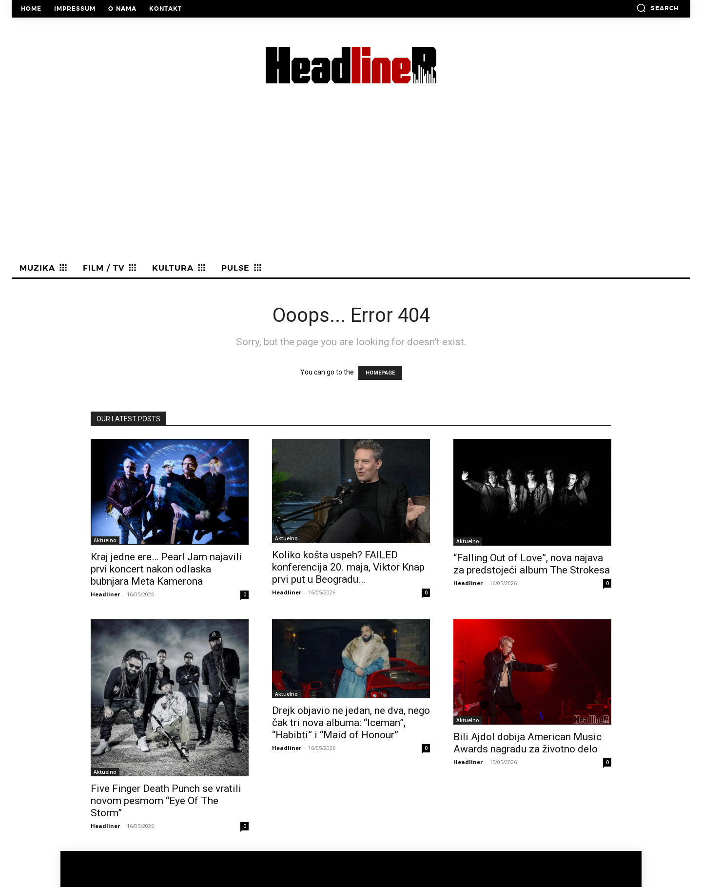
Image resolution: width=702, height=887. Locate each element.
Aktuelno (105, 540)
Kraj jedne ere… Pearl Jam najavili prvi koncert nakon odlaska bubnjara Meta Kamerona (166, 569)
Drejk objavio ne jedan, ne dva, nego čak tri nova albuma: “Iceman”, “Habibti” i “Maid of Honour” (351, 723)
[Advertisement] (351, 186)
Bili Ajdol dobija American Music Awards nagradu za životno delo (527, 743)
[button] (657, 8)
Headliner (105, 594)
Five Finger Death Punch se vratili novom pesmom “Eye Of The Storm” (166, 801)
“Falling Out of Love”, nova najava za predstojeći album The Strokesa (531, 564)
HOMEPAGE (380, 373)
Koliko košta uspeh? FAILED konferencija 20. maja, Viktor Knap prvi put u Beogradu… (348, 567)
